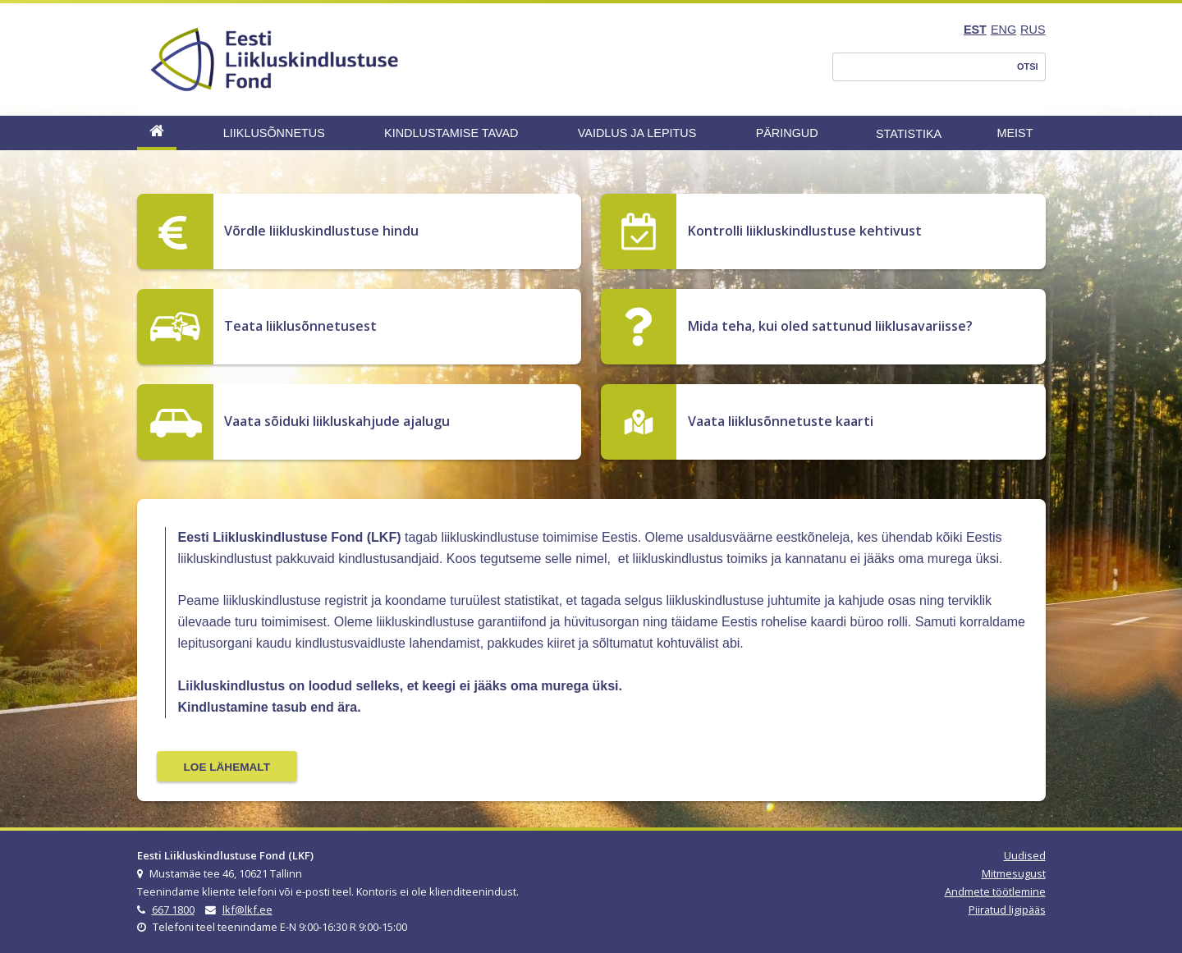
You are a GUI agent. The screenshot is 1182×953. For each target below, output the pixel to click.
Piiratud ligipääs (1007, 909)
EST (975, 29)
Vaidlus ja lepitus (637, 133)
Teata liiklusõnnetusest (300, 326)
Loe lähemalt (227, 767)
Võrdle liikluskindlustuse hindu (321, 231)
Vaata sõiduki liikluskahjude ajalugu (337, 421)
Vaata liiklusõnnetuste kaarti (780, 421)
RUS (1032, 29)
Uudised (1025, 855)
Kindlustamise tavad (451, 133)
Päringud (787, 133)
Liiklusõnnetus (274, 133)
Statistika (908, 133)
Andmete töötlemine (995, 891)
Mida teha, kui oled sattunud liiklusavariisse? (830, 326)
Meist (1015, 133)
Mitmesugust (1014, 873)
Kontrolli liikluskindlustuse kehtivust (805, 231)
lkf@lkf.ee (247, 909)
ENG (1003, 29)
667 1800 (173, 909)
